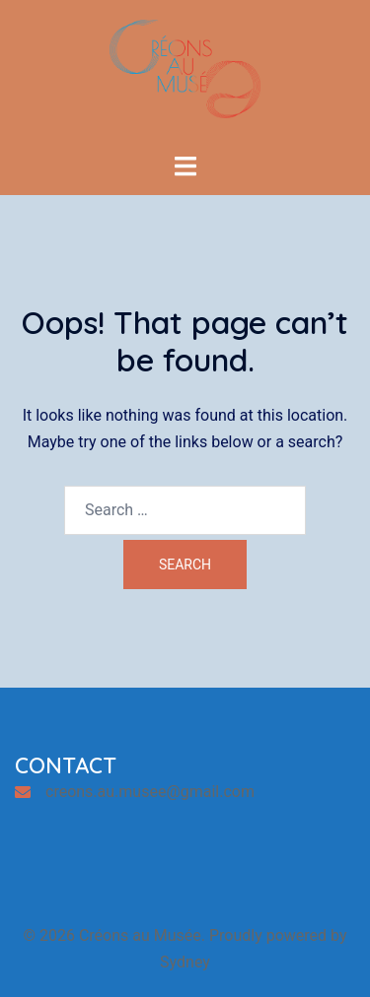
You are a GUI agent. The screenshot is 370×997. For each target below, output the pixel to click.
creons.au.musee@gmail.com (150, 791)
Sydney (185, 962)
